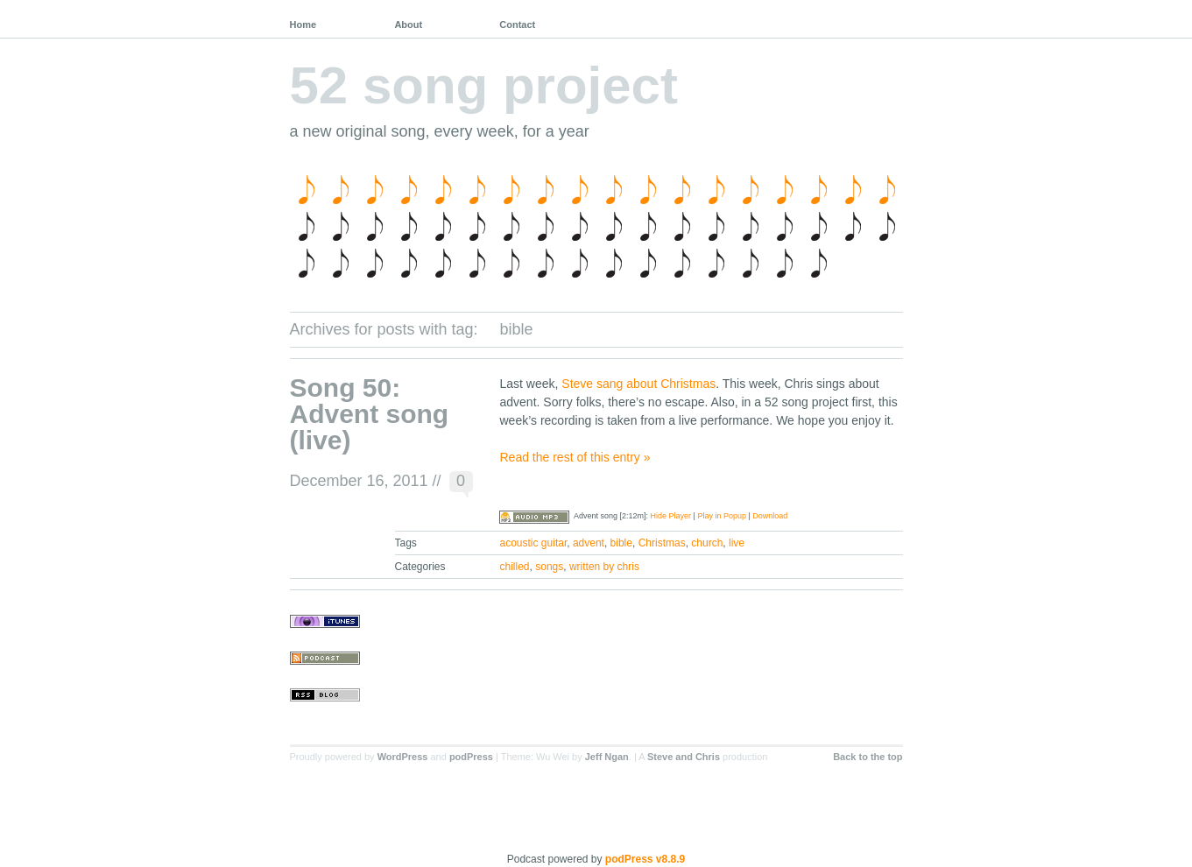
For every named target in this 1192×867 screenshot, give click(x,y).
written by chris (604, 566)
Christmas (662, 543)
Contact (517, 24)
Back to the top (867, 756)
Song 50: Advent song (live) (369, 414)
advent (588, 543)
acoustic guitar (534, 543)
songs (549, 566)
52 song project (484, 85)
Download (769, 515)
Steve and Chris (683, 756)
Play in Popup (721, 515)
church (707, 543)
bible (621, 543)
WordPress (402, 756)
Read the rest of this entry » (574, 457)
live (736, 543)
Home (303, 24)
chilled (515, 566)
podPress (471, 756)
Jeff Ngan (607, 756)
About (408, 24)
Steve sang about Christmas (638, 384)
